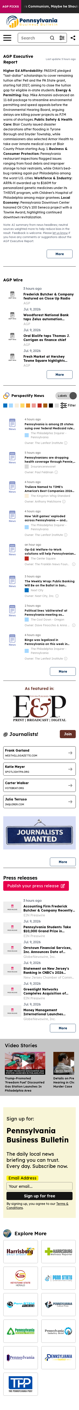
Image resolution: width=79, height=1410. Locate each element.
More (60, 254)
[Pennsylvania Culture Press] (58, 1304)
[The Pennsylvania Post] (20, 1384)
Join (68, 734)
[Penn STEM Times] (20, 1304)
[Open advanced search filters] (62, 38)
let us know (60, 233)
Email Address (22, 1178)
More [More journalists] (67, 861)
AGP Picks (10, 6)
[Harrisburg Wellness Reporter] (58, 1251)
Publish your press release (36, 885)
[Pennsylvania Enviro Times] (20, 1331)
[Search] (32, 38)
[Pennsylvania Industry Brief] (58, 1331)
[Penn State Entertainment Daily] (58, 1278)
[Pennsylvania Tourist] (58, 1357)
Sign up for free (39, 1195)
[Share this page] (73, 38)
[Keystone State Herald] (20, 1278)
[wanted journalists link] (39, 708)
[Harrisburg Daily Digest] (20, 1251)
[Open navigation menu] (7, 38)
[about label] (27, 435)
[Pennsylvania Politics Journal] (20, 1357)
